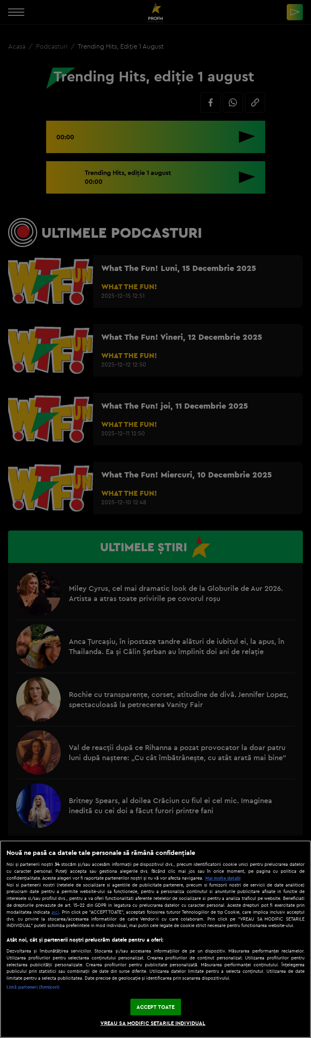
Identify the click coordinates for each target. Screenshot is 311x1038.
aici (55, 912)
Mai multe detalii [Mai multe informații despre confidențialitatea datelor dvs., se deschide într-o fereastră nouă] (223, 878)
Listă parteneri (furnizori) (33, 987)
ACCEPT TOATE (155, 1007)
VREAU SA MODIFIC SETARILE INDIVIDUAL (153, 1023)
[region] (155, 939)
